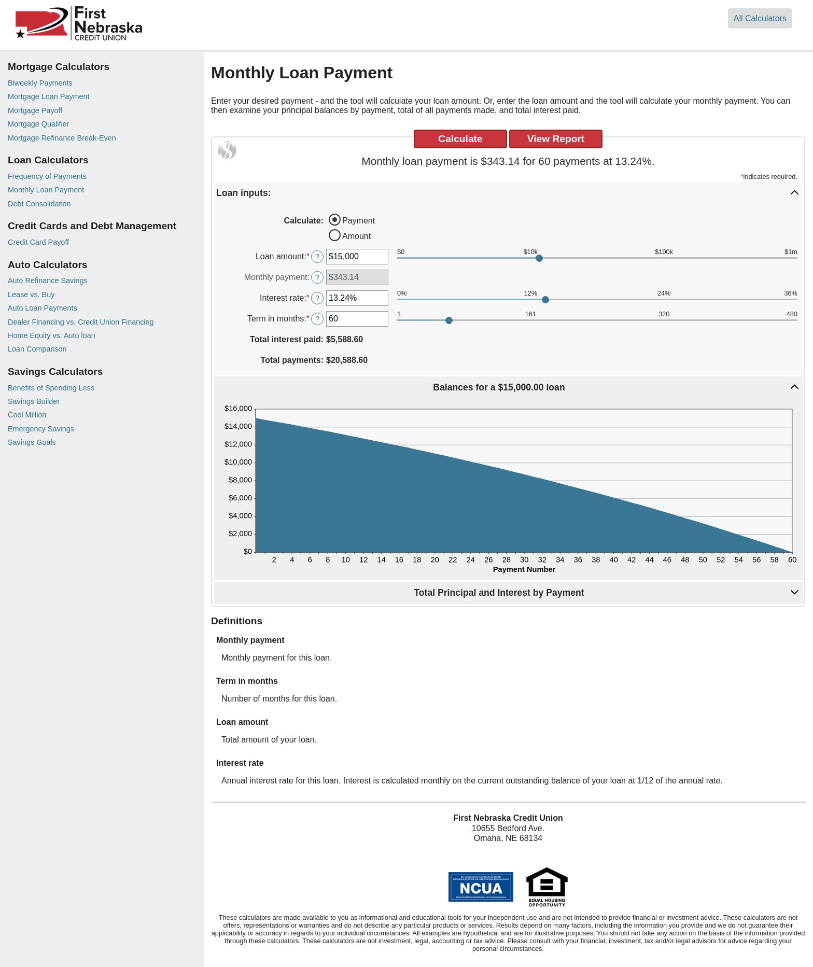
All (760, 18)
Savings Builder (34, 401)
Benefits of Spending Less (51, 388)
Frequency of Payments (47, 176)
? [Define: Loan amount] (317, 257)
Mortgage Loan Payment (49, 96)
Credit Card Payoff (38, 242)
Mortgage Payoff (35, 110)
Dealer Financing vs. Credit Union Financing (81, 322)
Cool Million (27, 415)
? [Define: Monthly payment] (317, 277)
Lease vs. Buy (31, 294)
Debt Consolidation (39, 204)
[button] (508, 192)
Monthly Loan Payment (46, 190)
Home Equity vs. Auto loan (51, 335)
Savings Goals (32, 442)
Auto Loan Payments (42, 308)
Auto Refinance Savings (48, 280)
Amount (356, 236)
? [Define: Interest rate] (317, 298)
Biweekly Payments (40, 83)
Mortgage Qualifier (38, 124)
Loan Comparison (37, 349)
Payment (358, 220)
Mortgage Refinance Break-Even (62, 138)
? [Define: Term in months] (317, 319)
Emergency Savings (41, 429)
